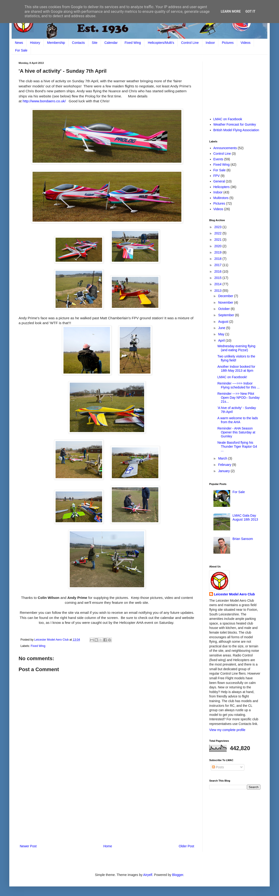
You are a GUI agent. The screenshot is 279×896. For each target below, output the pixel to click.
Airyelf (147, 875)
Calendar (111, 43)
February (225, 465)
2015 (218, 278)
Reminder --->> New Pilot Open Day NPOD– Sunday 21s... (238, 397)
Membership (56, 43)
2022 (218, 233)
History (35, 43)
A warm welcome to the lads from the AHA (237, 420)
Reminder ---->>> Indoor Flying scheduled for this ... (238, 385)
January (224, 471)
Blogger (177, 875)
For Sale (21, 50)
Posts (218, 767)
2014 (218, 284)
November (226, 302)
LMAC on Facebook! (232, 377)
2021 (218, 239)
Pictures (228, 43)
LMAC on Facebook (227, 119)
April (222, 340)
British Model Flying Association (236, 130)
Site (94, 43)
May (221, 334)
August (223, 321)
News (19, 43)
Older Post (186, 846)
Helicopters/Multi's (161, 43)
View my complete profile (227, 730)
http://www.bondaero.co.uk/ (44, 101)
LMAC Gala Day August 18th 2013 (245, 517)
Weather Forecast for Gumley (234, 124)
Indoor (210, 43)
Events (218, 159)
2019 (218, 252)
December (226, 296)
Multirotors (221, 198)
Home (107, 846)
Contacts (78, 43)
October (224, 309)
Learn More (231, 11)
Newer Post (28, 846)
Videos (246, 43)
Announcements (225, 148)
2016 (218, 271)
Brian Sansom (242, 539)
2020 (218, 246)
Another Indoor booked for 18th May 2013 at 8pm (236, 368)
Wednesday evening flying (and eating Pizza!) (236, 348)
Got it (250, 11)
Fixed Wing (133, 43)
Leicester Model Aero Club (234, 594)
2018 (218, 259)
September (226, 315)
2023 (218, 227)
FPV (216, 176)
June (222, 328)
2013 (218, 290)
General (219, 181)
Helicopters (221, 187)
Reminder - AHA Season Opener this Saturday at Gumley (236, 432)
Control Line (190, 43)
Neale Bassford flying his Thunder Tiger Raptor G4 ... (237, 446)
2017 (218, 265)
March (223, 458)
